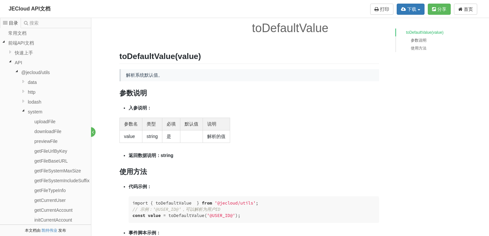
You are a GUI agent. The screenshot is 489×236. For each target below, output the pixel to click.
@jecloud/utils (35, 72)
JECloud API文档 (29, 8)
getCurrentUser (50, 200)
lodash (34, 102)
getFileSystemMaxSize (57, 170)
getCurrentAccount (53, 210)
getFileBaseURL (51, 161)
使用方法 (418, 48)
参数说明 (418, 40)
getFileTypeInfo (50, 190)
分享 (439, 9)
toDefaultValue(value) (425, 32)
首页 (465, 9)
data (32, 82)
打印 (381, 9)
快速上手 (24, 52)
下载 (410, 9)
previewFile (46, 141)
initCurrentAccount (53, 220)
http (31, 92)
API (18, 62)
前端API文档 (21, 43)
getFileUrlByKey (50, 151)
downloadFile (48, 131)
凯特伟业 (49, 230)
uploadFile (45, 121)
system (35, 111)
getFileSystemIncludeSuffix (62, 180)
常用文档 (17, 33)
